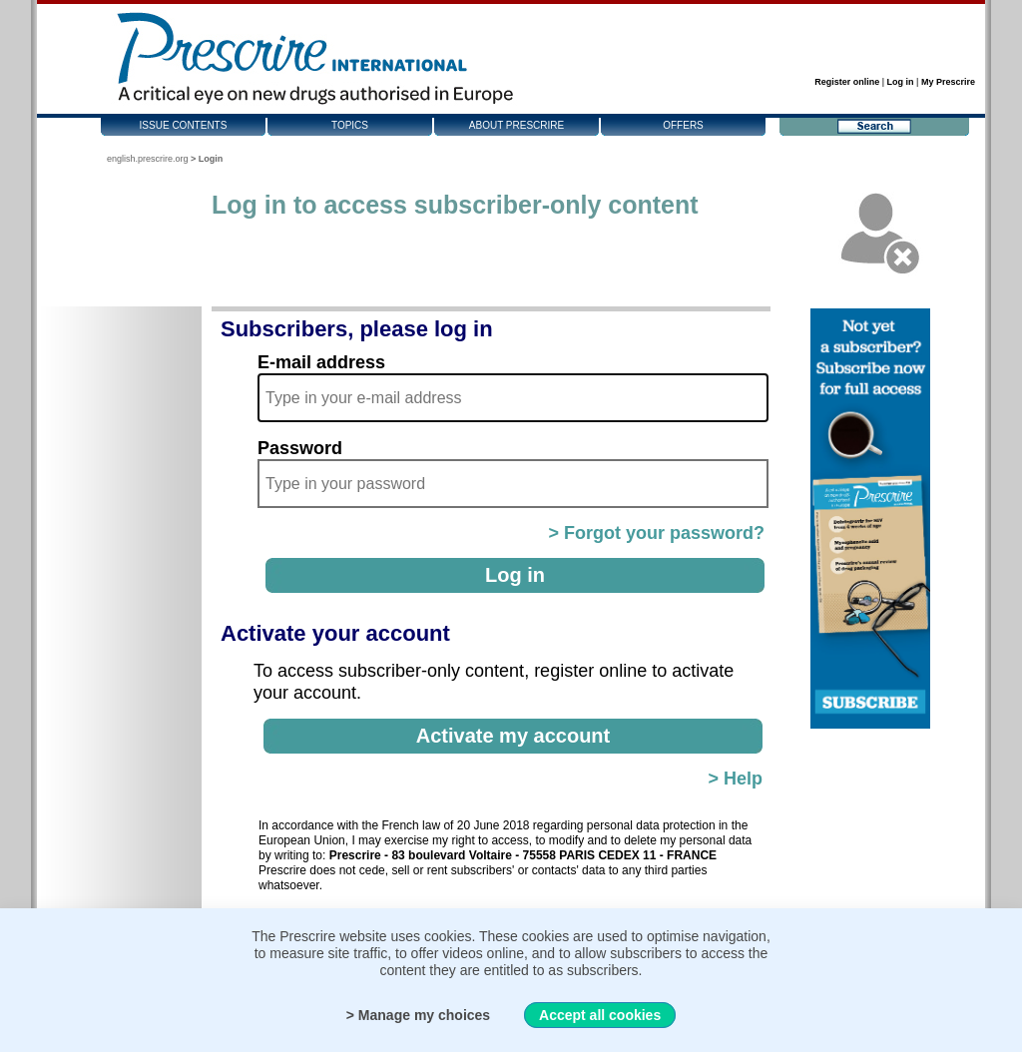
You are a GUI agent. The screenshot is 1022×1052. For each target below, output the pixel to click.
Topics (349, 125)
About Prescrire (516, 125)
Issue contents (184, 125)
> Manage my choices (418, 1015)
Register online (846, 82)
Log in (900, 82)
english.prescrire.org (148, 159)
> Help (735, 779)
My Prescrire (948, 82)
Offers (683, 125)
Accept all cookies (600, 1015)
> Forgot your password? (656, 533)
